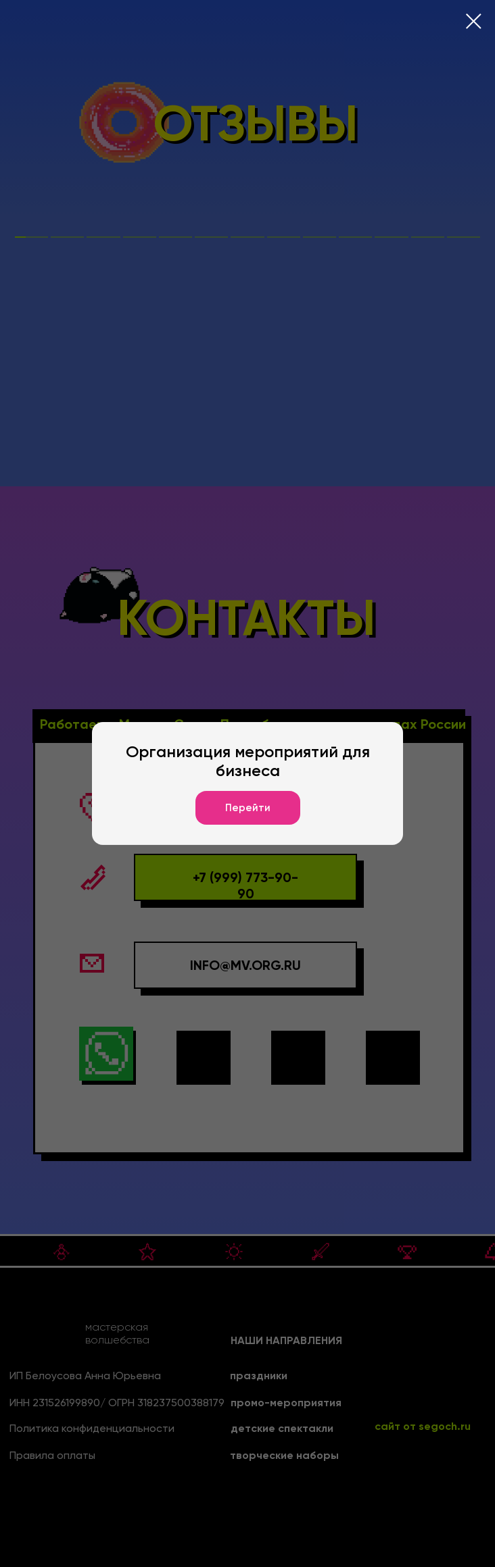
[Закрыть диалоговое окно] (473, 21)
